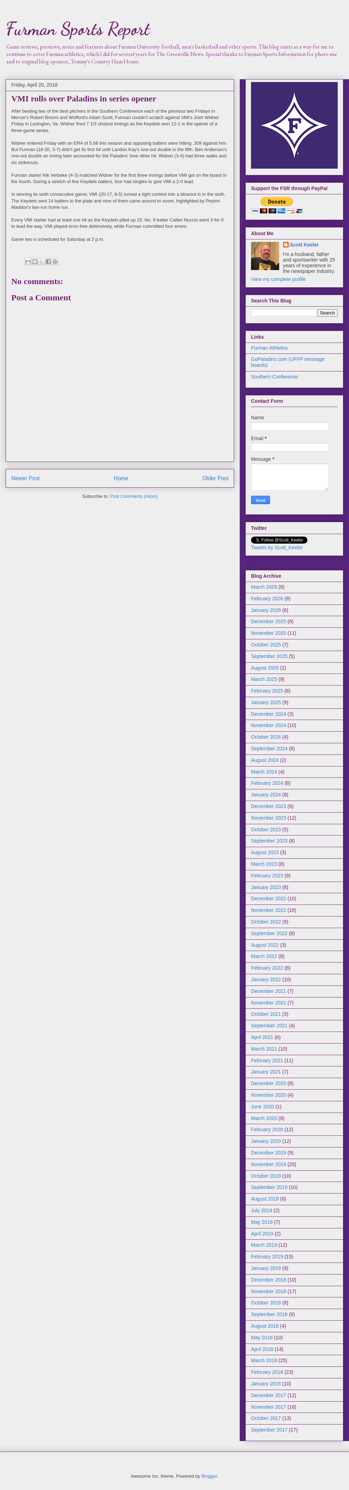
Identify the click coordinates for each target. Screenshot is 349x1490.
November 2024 (268, 725)
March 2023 (264, 864)
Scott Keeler (304, 245)
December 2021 (268, 991)
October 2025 (266, 644)
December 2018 (268, 1280)
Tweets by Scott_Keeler (277, 547)
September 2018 (269, 1314)
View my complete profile (278, 279)
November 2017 (268, 1407)
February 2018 (267, 1372)
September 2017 (269, 1430)
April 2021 (262, 1037)
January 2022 (266, 979)
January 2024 (266, 794)
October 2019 (266, 1176)
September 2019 (269, 1187)
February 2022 (267, 968)
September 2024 (269, 748)
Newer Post (25, 478)
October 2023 (266, 829)
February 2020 (267, 1129)
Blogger (209, 1476)
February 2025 (267, 691)
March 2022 (264, 956)
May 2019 (262, 1222)
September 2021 (269, 1025)
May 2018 (262, 1337)
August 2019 (265, 1199)
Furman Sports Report (78, 28)
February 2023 (267, 875)
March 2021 (264, 1049)
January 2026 (266, 610)
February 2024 (267, 783)
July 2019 (261, 1210)
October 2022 (266, 922)
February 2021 (267, 1060)
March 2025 (264, 679)
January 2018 (266, 1383)
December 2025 (268, 621)
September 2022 (269, 933)
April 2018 (262, 1349)
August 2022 (265, 945)
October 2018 (266, 1303)
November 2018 (268, 1291)
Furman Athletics (269, 348)
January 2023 (266, 887)
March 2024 (264, 772)
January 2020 (266, 1141)
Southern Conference (274, 377)
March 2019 (264, 1245)
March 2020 (264, 1118)
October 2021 (266, 1014)
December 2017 (268, 1395)
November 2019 (268, 1164)
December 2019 (268, 1153)
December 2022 (268, 898)
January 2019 (266, 1268)
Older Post (215, 478)
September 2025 (269, 656)
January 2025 (266, 702)
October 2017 (266, 1418)
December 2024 (268, 714)
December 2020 (268, 1083)
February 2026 (267, 598)
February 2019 (267, 1256)
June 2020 (262, 1106)
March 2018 (264, 1360)
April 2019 (262, 1234)
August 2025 (265, 668)
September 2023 (269, 841)
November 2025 (268, 633)
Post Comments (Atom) (134, 496)
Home (121, 478)
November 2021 (268, 1003)
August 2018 (265, 1326)
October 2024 (266, 737)
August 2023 (265, 852)
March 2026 (264, 587)
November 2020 (268, 1095)
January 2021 (266, 1072)
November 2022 (268, 910)
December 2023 (268, 806)
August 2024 (265, 760)
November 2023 (268, 818)
